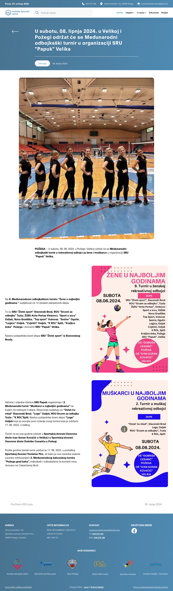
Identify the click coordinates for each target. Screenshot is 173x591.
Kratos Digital (97, 587)
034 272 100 (97, 533)
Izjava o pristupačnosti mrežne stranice (150, 587)
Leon (86, 587)
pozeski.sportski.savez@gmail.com (104, 530)
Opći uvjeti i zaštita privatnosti (18, 587)
